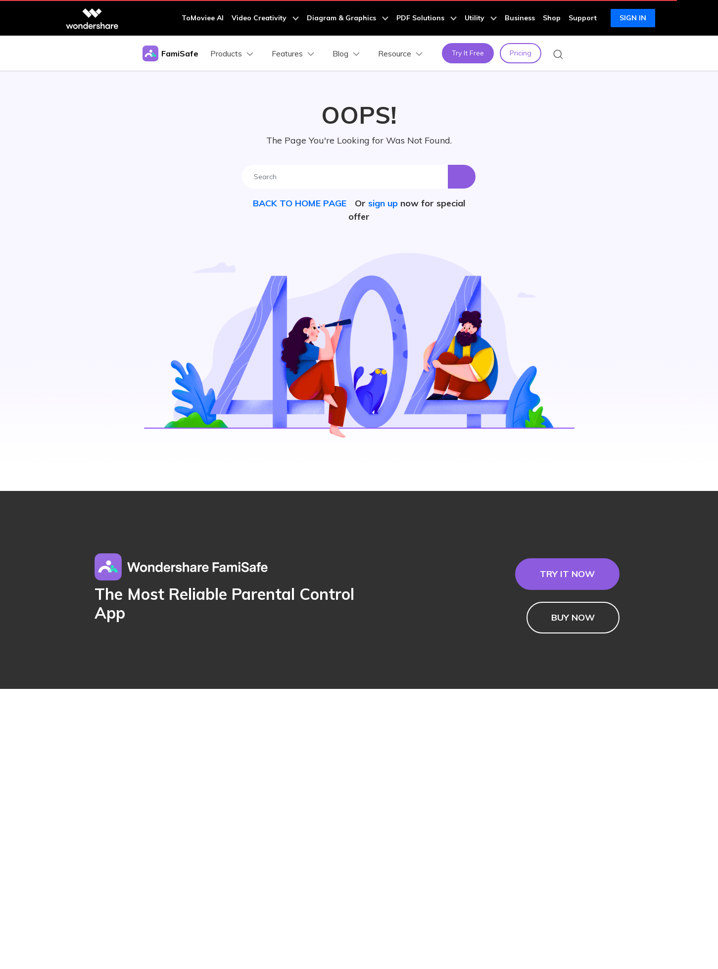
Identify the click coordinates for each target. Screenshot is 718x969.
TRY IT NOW (567, 574)
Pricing (520, 52)
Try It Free (468, 52)
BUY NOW (573, 617)
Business (520, 17)
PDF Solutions (426, 17)
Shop (552, 17)
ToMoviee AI (203, 17)
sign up (383, 203)
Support (583, 17)
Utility (481, 17)
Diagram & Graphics (347, 17)
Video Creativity (265, 17)
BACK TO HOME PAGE (301, 203)
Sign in (633, 17)
